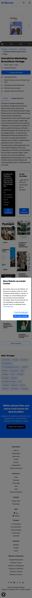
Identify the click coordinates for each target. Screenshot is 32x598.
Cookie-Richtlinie (8, 306)
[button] (3, 594)
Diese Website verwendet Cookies (16, 283)
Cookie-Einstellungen (21, 312)
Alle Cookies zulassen (21, 316)
